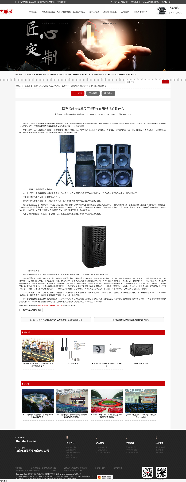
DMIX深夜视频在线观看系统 (63, 14)
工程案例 (125, 12)
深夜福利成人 (79, 12)
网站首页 (33, 12)
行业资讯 (93, 93)
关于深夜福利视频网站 (119, 2)
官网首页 (19, 468)
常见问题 (108, 93)
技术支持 (65, 86)
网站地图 (134, 2)
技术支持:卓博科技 (70, 478)
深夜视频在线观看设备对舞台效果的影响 (132, 320)
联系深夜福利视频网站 (150, 2)
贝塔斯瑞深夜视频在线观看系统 (48, 14)
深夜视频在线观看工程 (32, 310)
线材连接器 (94, 12)
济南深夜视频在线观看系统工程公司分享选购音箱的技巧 (59, 320)
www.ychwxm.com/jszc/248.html (50, 305)
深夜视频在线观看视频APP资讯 (110, 14)
